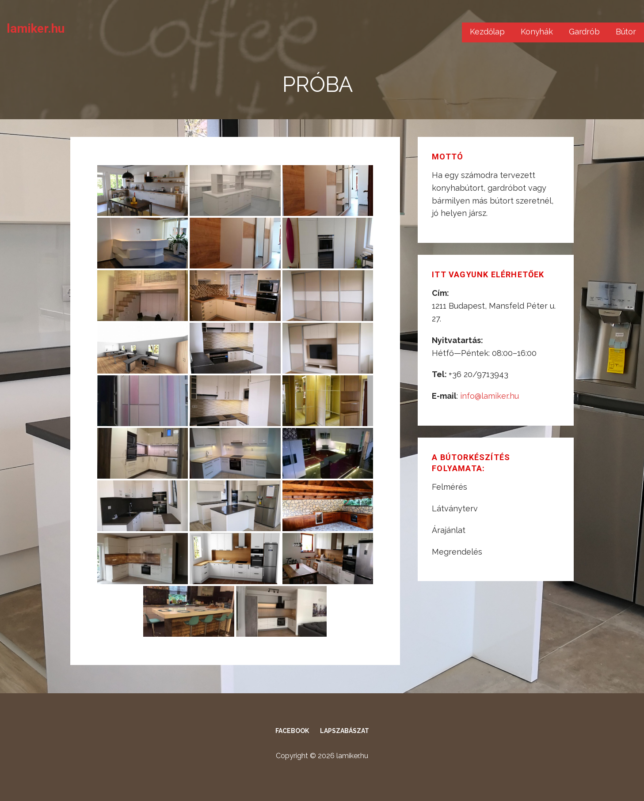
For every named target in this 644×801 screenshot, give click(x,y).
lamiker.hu (35, 28)
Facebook (292, 730)
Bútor (626, 31)
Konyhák (537, 31)
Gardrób (584, 31)
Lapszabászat (344, 730)
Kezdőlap (487, 31)
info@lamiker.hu (489, 395)
